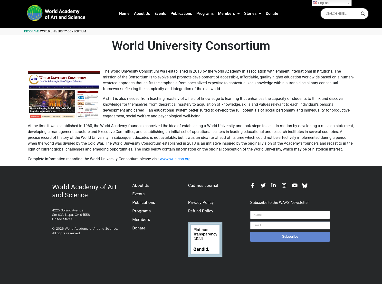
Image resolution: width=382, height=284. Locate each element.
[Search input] (342, 13)
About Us (142, 13)
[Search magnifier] (363, 13)
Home (124, 13)
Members (229, 13)
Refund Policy (200, 210)
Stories (252, 13)
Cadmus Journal (203, 185)
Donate (272, 13)
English (321, 3)
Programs (205, 13)
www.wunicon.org (175, 159)
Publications (181, 13)
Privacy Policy (201, 202)
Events (160, 13)
